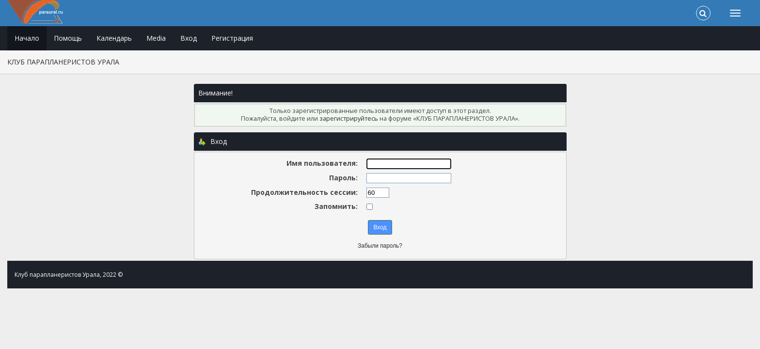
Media (156, 38)
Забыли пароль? (380, 245)
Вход (188, 38)
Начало (27, 38)
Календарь (114, 38)
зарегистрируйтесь (348, 118)
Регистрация (232, 38)
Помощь (68, 38)
